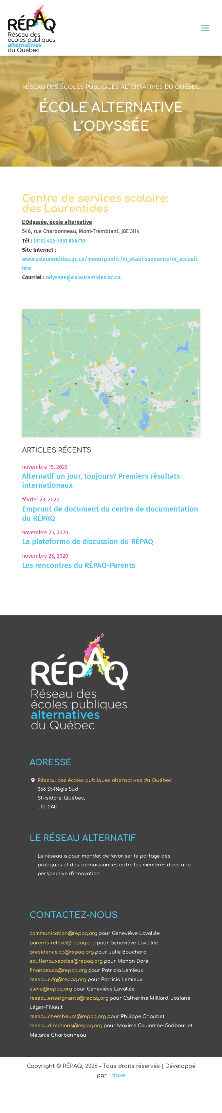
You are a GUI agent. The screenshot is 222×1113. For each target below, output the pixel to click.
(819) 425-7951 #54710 (59, 240)
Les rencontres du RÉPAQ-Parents (78, 592)
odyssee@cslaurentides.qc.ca (83, 277)
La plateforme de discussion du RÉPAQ (87, 569)
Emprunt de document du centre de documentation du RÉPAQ (110, 541)
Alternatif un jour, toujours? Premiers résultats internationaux (101, 508)
